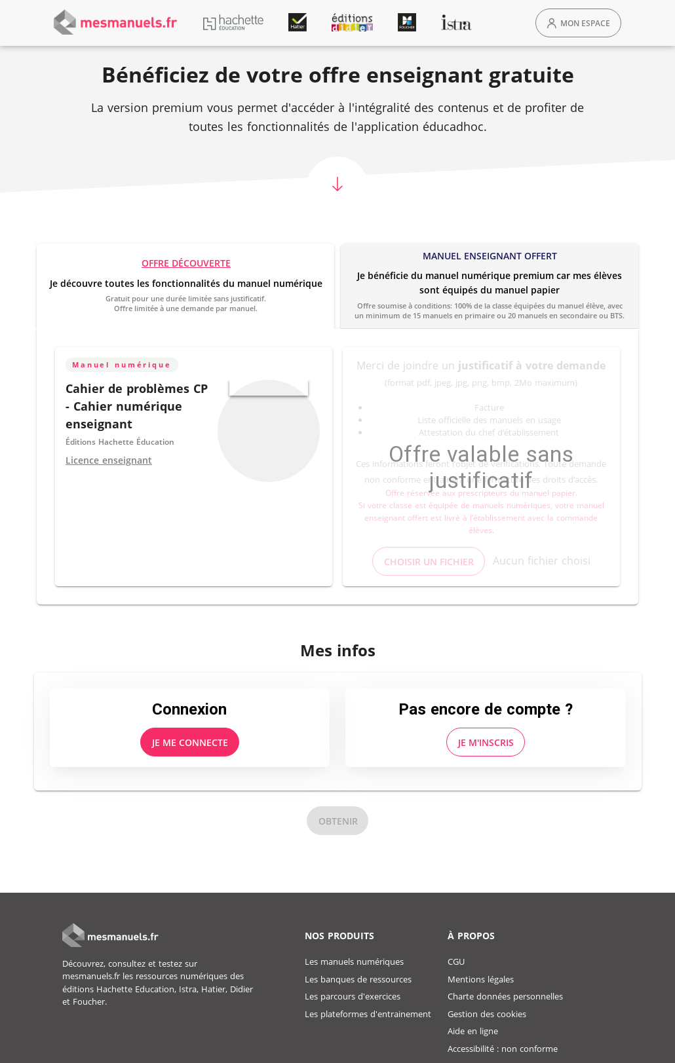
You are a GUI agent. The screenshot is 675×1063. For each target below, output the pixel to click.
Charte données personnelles (505, 996)
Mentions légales (481, 979)
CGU (456, 961)
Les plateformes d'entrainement (368, 1014)
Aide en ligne (473, 1031)
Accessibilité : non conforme (503, 1048)
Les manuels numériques (354, 961)
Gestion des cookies (487, 1014)
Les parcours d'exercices (352, 996)
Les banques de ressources (358, 979)
